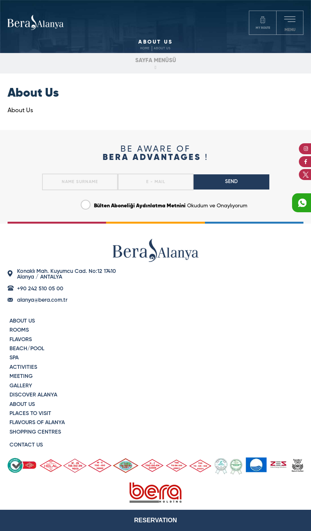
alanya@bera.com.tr (42, 300)
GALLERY (20, 385)
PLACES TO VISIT (30, 413)
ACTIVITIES (23, 367)
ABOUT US (162, 48)
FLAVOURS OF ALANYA (37, 422)
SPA (14, 357)
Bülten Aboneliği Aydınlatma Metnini (140, 205)
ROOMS (19, 330)
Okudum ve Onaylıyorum (164, 204)
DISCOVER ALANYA (33, 395)
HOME (145, 48)
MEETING (21, 376)
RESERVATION (155, 520)
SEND (231, 181)
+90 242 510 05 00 (40, 288)
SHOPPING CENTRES (35, 432)
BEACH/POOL (26, 348)
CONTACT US (26, 445)
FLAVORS (20, 339)
